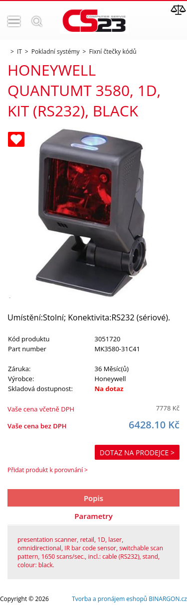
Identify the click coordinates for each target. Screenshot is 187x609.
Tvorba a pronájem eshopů (109, 599)
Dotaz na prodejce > (137, 452)
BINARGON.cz (168, 599)
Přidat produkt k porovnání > (47, 470)
